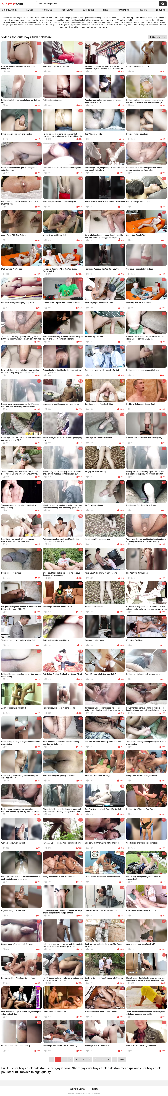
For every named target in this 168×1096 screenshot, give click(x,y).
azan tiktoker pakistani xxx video (42, 17)
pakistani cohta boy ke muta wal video (100, 18)
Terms (95, 1089)
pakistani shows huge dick (13, 17)
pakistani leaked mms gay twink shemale (19, 22)
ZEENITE (143, 10)
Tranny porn (124, 10)
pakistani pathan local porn (94, 27)
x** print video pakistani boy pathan (135, 17)
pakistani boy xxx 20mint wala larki (116, 20)
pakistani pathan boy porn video (69, 25)
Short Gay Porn (9, 10)
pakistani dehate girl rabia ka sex (85, 20)
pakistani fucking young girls (73, 22)
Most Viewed (67, 10)
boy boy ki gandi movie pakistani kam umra (51, 20)
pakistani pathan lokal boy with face (148, 20)
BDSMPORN (161, 10)
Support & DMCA (77, 1089)
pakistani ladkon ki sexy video (21, 25)
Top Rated (47, 10)
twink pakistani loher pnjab (148, 25)
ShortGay (12, 4)
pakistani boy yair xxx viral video (93, 25)
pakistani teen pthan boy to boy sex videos (102, 22)
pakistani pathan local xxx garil (132, 22)
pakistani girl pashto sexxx (71, 17)
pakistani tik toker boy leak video (122, 24)
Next (122, 1059)
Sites (105, 10)
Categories (88, 10)
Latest (29, 10)
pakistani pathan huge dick (49, 22)
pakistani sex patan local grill (45, 25)
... (114, 1059)
